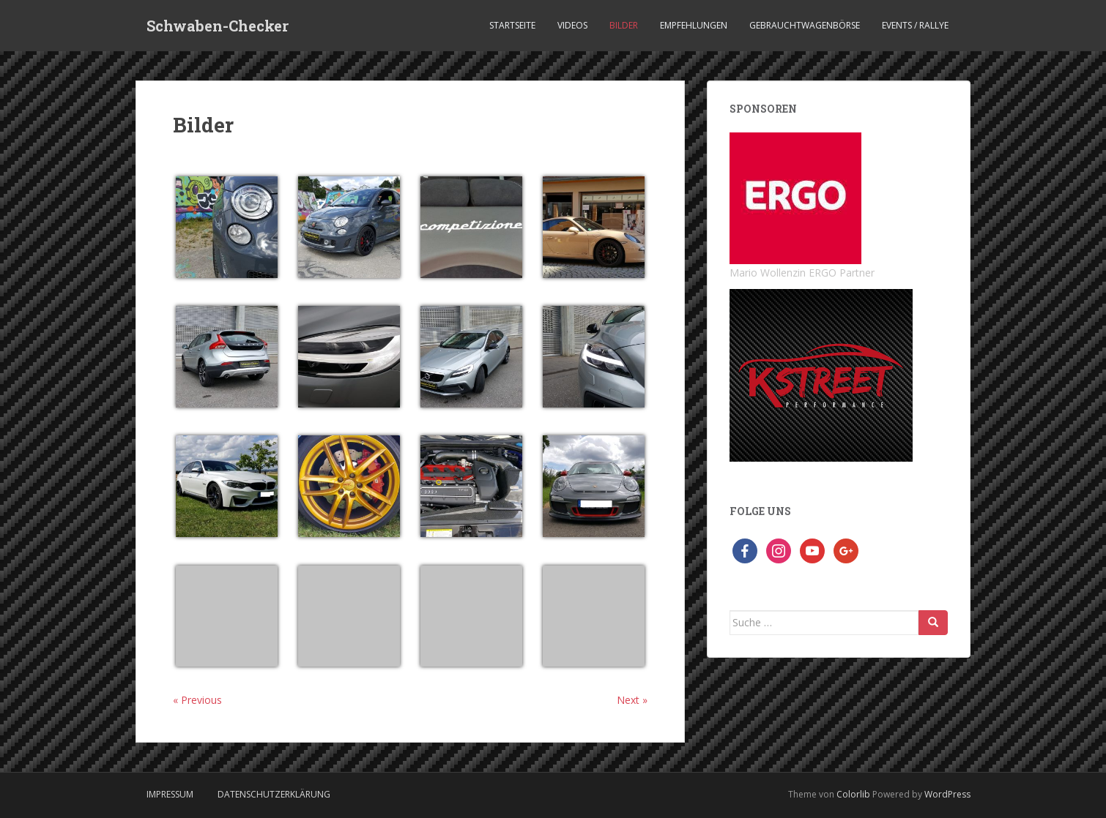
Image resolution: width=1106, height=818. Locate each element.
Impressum (169, 794)
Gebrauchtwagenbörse (804, 25)
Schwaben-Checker (217, 25)
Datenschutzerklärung (274, 794)
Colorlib (853, 794)
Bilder (623, 25)
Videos (572, 25)
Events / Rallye (915, 25)
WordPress (947, 794)
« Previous (197, 700)
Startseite (512, 25)
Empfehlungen (693, 25)
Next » (632, 700)
